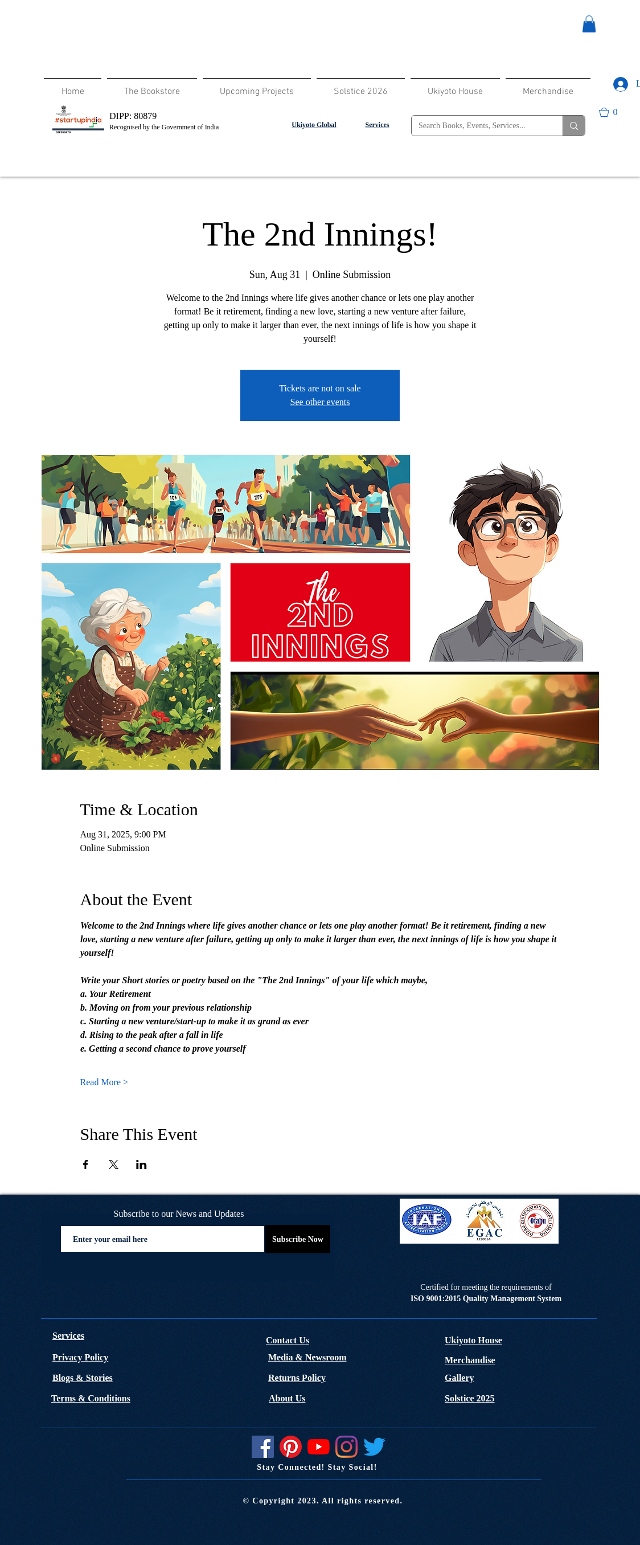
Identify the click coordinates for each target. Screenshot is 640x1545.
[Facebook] (263, 1447)
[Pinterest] (291, 1447)
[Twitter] (374, 1447)
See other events (320, 402)
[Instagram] (346, 1447)
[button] (589, 23)
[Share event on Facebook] (85, 1164)
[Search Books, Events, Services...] (479, 126)
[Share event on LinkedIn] (141, 1164)
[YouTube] (318, 1447)
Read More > (104, 1082)
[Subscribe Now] (297, 1239)
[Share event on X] (113, 1164)
